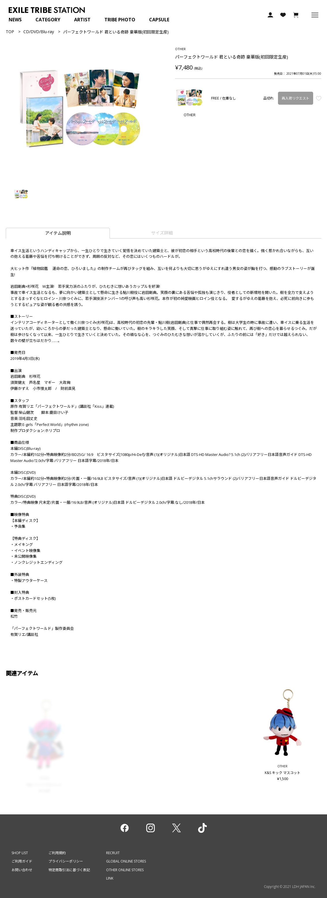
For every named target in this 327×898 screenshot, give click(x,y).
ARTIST (82, 19)
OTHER (180, 48)
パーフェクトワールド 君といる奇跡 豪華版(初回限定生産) (116, 32)
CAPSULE (159, 19)
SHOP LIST (20, 852)
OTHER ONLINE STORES (125, 869)
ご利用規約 (57, 852)
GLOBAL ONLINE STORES (126, 861)
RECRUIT (113, 852)
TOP (10, 31)
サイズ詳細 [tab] (162, 233)
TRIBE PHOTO (119, 19)
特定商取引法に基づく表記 (69, 869)
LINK (109, 878)
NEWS (15, 19)
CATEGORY (47, 19)
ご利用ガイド (22, 861)
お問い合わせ (22, 869)
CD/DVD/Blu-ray (38, 31)
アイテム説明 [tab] (58, 233)
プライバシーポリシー (65, 861)
